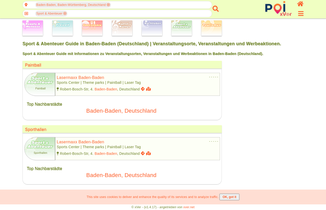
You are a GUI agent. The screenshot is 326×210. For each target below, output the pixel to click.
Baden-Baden (106, 89)
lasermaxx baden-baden (80, 77)
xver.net (189, 207)
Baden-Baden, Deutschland (121, 111)
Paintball (33, 65)
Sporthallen (35, 129)
